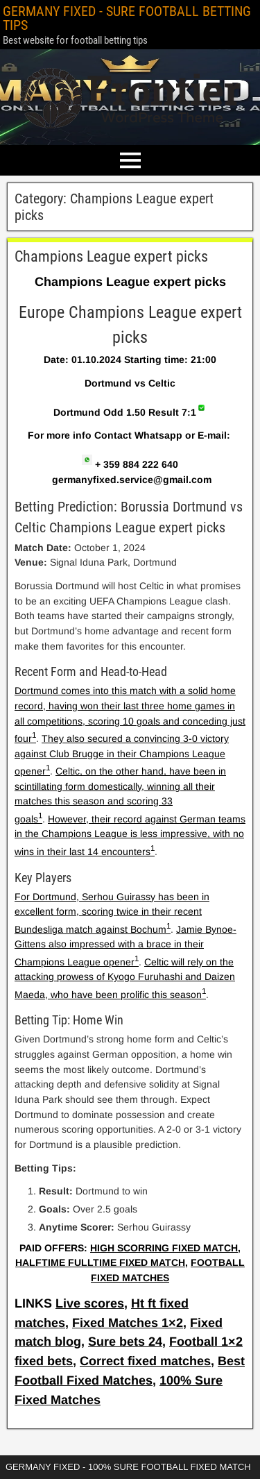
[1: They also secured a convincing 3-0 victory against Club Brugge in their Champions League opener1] (40, 819)
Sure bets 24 (125, 1342)
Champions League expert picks (111, 256)
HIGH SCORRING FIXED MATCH (164, 1247)
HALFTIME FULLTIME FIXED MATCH (100, 1262)
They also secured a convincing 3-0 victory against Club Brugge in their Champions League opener (122, 755)
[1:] (34, 738)
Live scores (89, 1303)
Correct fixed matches (145, 1361)
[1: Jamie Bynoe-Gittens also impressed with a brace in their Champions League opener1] (204, 994)
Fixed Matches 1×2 (127, 1323)
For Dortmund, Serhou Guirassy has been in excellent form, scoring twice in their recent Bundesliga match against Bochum (112, 913)
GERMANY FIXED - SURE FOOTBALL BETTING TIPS (127, 18)
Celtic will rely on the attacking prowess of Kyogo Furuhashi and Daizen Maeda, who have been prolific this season (125, 978)
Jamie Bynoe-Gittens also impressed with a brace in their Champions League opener (125, 945)
